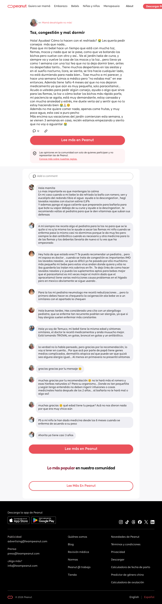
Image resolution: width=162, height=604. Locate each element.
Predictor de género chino (127, 575)
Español (149, 597)
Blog (71, 544)
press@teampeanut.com (24, 554)
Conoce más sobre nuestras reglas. (58, 159)
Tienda (72, 575)
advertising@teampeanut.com (27, 541)
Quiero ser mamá (39, 6)
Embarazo (60, 6)
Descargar (117, 560)
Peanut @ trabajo (79, 567)
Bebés (75, 6)
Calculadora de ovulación (127, 582)
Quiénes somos (77, 537)
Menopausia (112, 6)
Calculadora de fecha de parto (130, 567)
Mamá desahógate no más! (57, 23)
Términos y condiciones (125, 544)
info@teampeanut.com (22, 566)
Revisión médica (78, 552)
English (134, 597)
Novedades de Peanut (125, 537)
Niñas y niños (91, 6)
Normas (73, 560)
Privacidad (118, 552)
